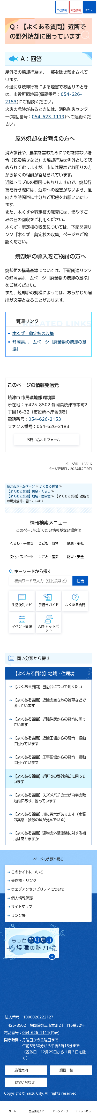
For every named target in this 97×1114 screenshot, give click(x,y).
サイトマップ (21, 906)
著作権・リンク (23, 880)
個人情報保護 (22, 898)
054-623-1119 (48, 117)
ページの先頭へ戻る (48, 859)
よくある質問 (48, 486)
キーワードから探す (32, 571)
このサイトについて (27, 872)
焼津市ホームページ (21, 486)
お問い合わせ (24, 1082)
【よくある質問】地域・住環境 (28, 496)
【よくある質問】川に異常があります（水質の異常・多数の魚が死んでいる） (49, 817)
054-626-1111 (35, 1032)
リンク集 (18, 915)
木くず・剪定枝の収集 (33, 333)
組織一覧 (66, 1070)
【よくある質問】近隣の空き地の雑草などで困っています (49, 702)
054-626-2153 (44, 419)
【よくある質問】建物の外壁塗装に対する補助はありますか (49, 835)
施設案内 (21, 1070)
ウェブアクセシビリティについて (38, 889)
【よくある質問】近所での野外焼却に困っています (49, 779)
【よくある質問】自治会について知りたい (47, 687)
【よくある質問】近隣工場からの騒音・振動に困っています (49, 740)
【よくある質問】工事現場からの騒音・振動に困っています (49, 760)
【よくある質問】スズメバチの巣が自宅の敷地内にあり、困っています (49, 798)
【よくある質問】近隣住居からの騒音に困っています (49, 722)
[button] (75, 7)
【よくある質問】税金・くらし (28, 491)
